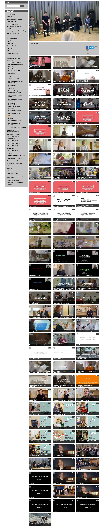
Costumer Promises (12, 46)
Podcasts (88, 53)
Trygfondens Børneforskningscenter (16, 127)
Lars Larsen (10, 36)
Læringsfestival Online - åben (16, 158)
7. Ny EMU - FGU (13, 24)
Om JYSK (9, 16)
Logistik (9, 41)
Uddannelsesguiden (13, 180)
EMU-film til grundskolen (14, 173)
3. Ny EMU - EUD (13, 141)
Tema (9, 76)
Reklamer (9, 51)
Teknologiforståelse (13, 78)
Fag (9, 115)
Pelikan (9, 56)
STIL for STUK (12, 21)
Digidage (9, 168)
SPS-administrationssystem (14, 163)
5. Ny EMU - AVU (13, 146)
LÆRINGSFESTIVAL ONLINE (16, 156)
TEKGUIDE (10, 48)
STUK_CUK (10, 171)
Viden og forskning (13, 53)
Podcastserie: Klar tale (14, 113)
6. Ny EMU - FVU (13, 151)
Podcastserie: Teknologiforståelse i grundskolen (13, 87)
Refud (8, 166)
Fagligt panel (10, 153)
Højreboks (12, 118)
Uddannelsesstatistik (12, 161)
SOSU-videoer (11, 148)
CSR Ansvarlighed (12, 38)
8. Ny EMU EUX (11, 14)
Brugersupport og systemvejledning (16, 31)
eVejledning (10, 43)
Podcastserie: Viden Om (14, 110)
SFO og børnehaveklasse (14, 134)
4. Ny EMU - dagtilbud (14, 143)
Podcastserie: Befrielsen (14, 120)
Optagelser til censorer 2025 (14, 19)
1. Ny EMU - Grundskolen (15, 62)
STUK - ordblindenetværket (14, 33)
